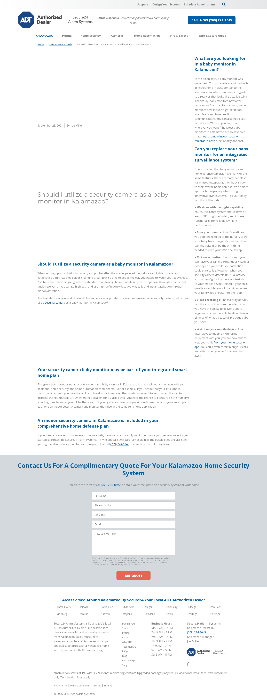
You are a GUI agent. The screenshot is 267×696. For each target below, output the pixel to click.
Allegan (149, 607)
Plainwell (83, 607)
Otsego (192, 607)
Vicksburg (62, 614)
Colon (169, 614)
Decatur (83, 614)
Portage (192, 614)
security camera (55, 324)
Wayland (127, 614)
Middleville (128, 607)
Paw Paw (215, 607)
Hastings (215, 614)
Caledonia (150, 614)
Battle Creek (107, 607)
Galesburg (171, 607)
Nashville (106, 614)
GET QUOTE (133, 576)
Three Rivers (64, 607)
